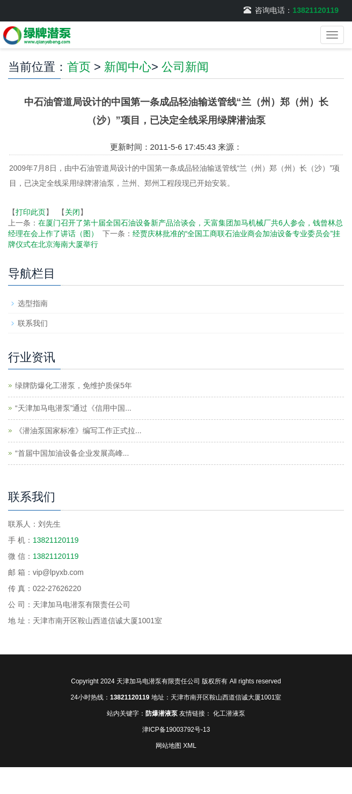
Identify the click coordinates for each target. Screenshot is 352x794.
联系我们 (33, 323)
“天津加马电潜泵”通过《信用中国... (73, 408)
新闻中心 (127, 67)
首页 (79, 67)
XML (189, 745)
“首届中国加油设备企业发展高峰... (72, 453)
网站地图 (168, 745)
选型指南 (33, 303)
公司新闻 (185, 67)
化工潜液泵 (229, 713)
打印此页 (31, 212)
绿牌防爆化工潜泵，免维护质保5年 (73, 385)
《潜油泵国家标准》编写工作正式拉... (78, 430)
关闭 (72, 212)
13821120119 (315, 10)
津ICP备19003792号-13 (176, 729)
